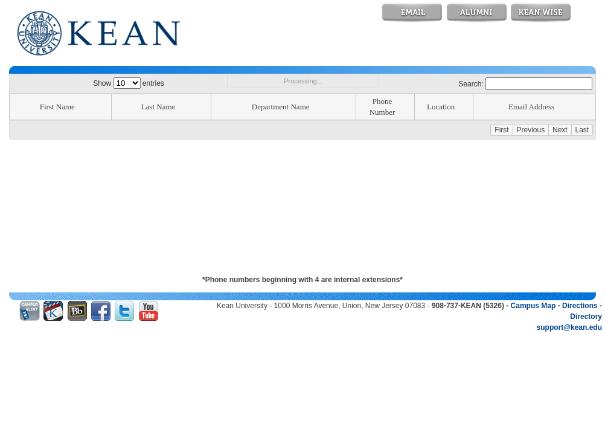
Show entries (128, 83)
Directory (586, 316)
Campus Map (533, 305)
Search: (525, 84)
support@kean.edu (569, 327)
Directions (580, 305)
